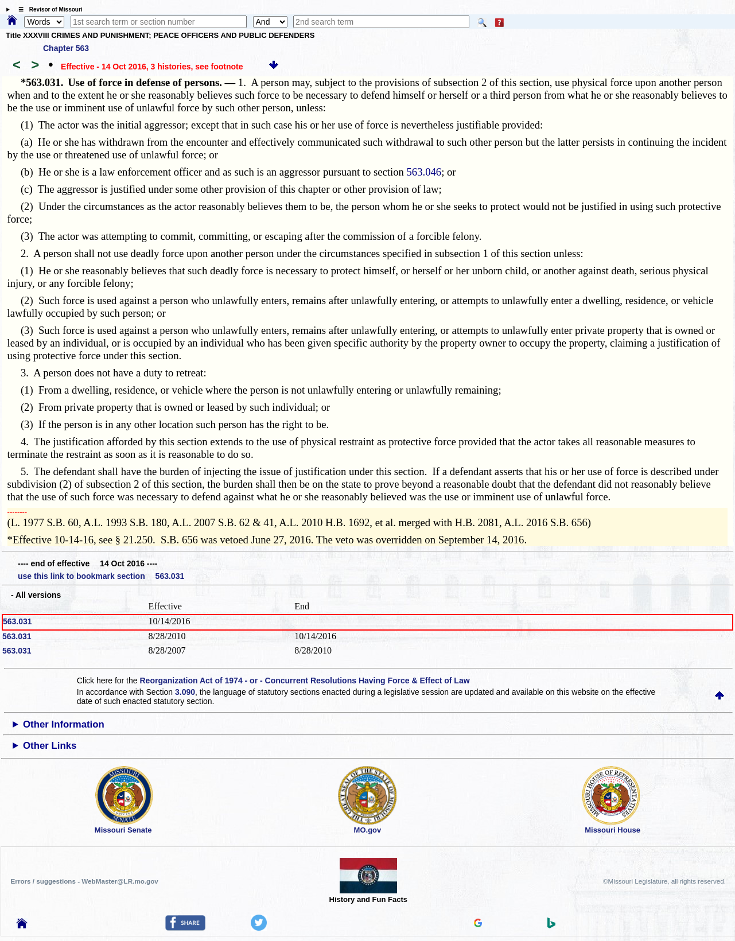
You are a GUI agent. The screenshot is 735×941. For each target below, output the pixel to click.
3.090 (185, 692)
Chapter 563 (66, 48)
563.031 (17, 621)
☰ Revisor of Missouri (48, 9)
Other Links (49, 745)
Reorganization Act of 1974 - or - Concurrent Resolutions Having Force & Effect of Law (304, 680)
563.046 (424, 172)
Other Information (63, 724)
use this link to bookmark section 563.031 (101, 576)
